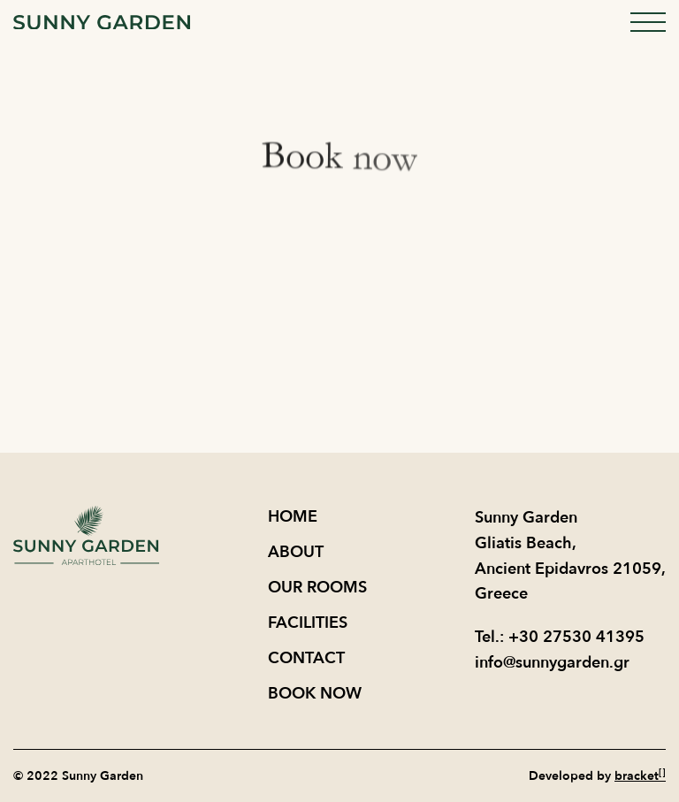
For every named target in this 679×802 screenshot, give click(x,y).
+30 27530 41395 (576, 637)
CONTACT (306, 658)
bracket (640, 776)
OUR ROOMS (317, 588)
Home (292, 517)
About (296, 552)
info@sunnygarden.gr (552, 663)
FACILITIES (307, 623)
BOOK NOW (315, 694)
